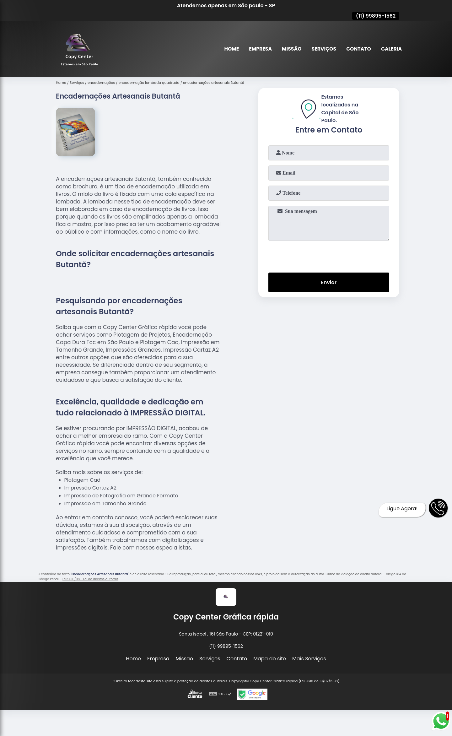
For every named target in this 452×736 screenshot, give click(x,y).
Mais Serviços (309, 658)
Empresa (258, 48)
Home (229, 48)
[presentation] (329, 255)
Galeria (391, 48)
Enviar (328, 282)
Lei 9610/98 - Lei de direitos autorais (90, 579)
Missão (290, 48)
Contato (358, 48)
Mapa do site (269, 658)
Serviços (323, 48)
